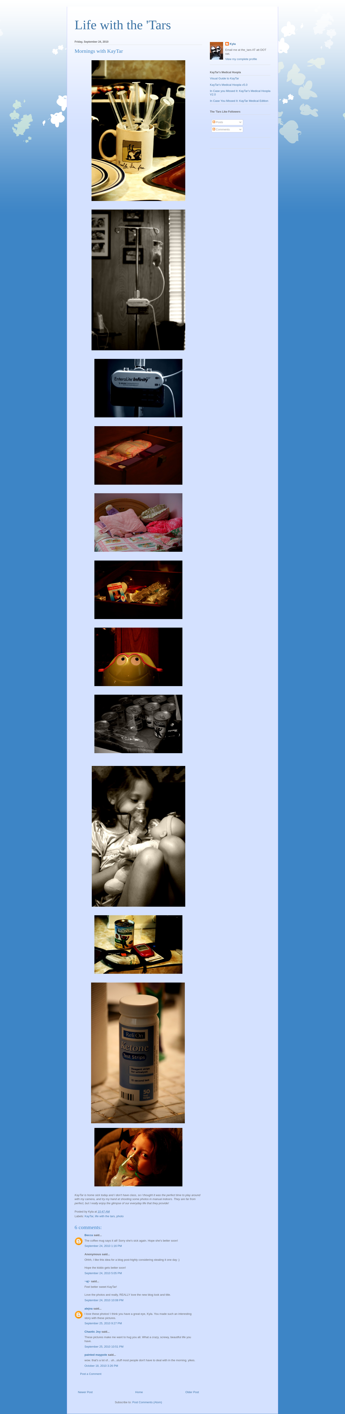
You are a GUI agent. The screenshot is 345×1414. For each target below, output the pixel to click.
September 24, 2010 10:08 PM (103, 1300)
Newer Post (85, 1392)
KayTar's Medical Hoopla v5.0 (229, 84)
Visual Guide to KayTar (224, 78)
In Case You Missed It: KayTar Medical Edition (239, 100)
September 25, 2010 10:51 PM (103, 1346)
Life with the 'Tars (123, 25)
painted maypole (95, 1354)
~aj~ (87, 1281)
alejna (88, 1308)
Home (139, 1392)
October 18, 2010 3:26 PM (101, 1365)
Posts (218, 122)
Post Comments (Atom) (147, 1402)
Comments (221, 129)
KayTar (89, 1216)
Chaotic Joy (92, 1331)
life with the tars (105, 1216)
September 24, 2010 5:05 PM (103, 1273)
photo (120, 1216)
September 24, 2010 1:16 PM (103, 1246)
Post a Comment (90, 1374)
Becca (88, 1235)
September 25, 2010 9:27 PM (103, 1323)
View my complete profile (241, 59)
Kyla (233, 44)
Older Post (192, 1392)
